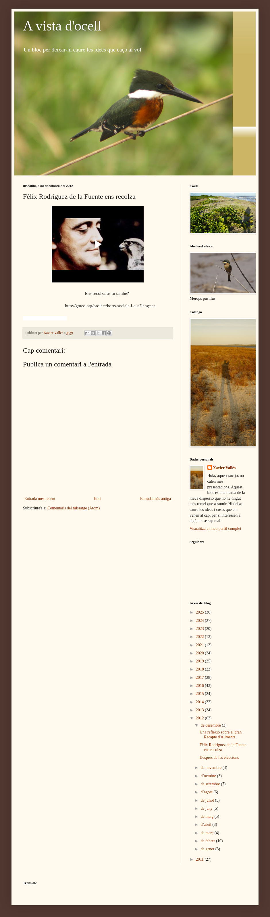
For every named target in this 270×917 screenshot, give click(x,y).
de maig (207, 816)
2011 (200, 859)
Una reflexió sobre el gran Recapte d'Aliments (221, 734)
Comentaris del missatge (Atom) (73, 508)
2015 (200, 693)
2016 (200, 685)
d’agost (206, 792)
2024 (200, 620)
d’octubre (208, 776)
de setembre (210, 784)
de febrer (208, 841)
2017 (200, 677)
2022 (200, 637)
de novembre (211, 767)
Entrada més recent (39, 498)
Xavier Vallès (224, 468)
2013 (200, 710)
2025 (200, 612)
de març (207, 833)
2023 (200, 628)
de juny (206, 808)
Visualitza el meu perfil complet (215, 528)
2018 (200, 669)
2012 (200, 718)
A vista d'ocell (62, 25)
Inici (97, 498)
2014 (200, 702)
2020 (200, 653)
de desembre (211, 725)
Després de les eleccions (219, 757)
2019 (200, 661)
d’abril (206, 824)
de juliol (207, 800)
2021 (200, 645)
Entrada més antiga (155, 498)
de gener (207, 849)
